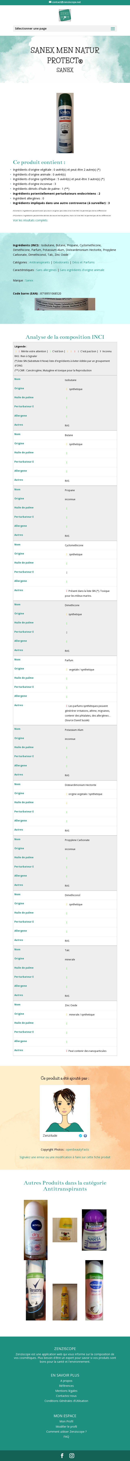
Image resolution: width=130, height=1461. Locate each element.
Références (66, 1386)
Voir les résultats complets (30, 220)
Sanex (29, 280)
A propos (66, 1381)
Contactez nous (66, 1396)
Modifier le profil (66, 1426)
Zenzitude (50, 1136)
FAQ (66, 1436)
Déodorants (61, 262)
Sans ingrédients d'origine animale (82, 270)
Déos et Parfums (83, 262)
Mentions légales (66, 1391)
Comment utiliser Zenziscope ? (66, 1431)
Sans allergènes (46, 270)
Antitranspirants (39, 262)
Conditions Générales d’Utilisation (66, 1401)
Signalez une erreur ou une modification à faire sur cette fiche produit (65, 1157)
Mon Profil (66, 1421)
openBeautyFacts (77, 1149)
